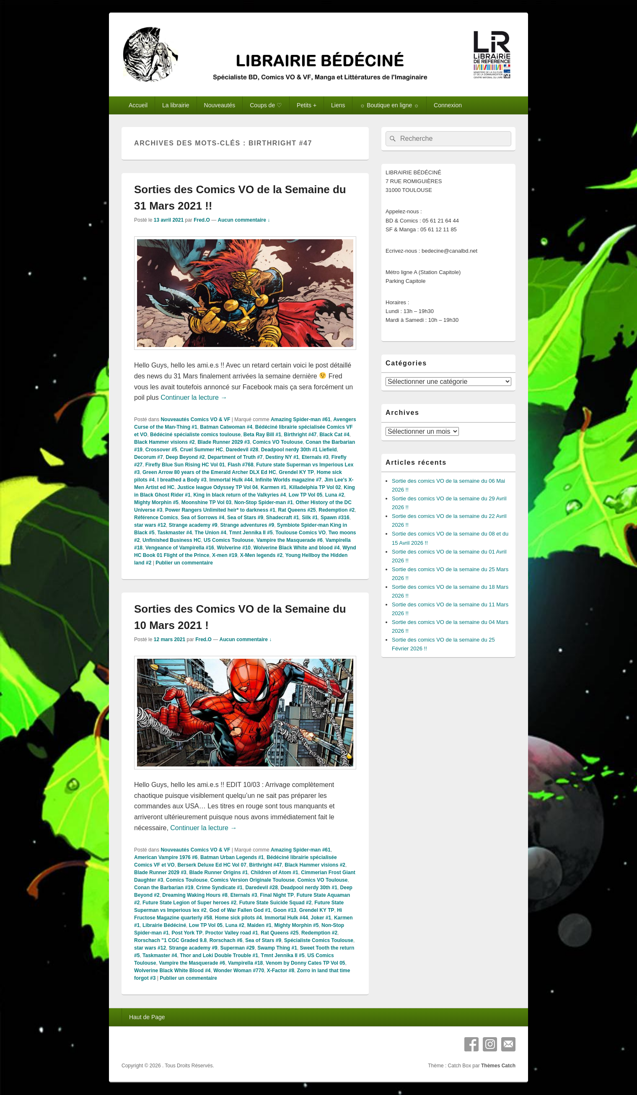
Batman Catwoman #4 (226, 427)
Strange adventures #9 (247, 525)
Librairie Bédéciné (164, 925)
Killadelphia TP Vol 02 (315, 487)
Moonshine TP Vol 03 (206, 502)
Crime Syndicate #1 (219, 887)
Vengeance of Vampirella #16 (179, 548)
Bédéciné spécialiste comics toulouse (195, 434)
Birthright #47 (300, 434)
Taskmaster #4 (174, 533)
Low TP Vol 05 (305, 495)
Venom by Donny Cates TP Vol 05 (305, 963)
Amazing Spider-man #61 (301, 419)
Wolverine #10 (233, 548)
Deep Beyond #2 (185, 457)
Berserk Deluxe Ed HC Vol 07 (211, 865)
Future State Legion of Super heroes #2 (189, 903)
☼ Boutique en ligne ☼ (389, 105)
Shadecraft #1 (282, 517)
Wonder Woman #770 (238, 970)
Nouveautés (220, 105)
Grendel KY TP (296, 472)
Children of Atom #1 (274, 872)
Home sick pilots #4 (238, 918)
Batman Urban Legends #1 (232, 857)
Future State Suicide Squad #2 (275, 903)
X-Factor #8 (280, 970)
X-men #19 (224, 555)
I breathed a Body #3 (181, 480)
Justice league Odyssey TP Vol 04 (217, 487)
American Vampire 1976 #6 (165, 857)
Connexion (448, 105)
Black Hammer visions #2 (164, 442)
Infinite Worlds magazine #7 (288, 480)
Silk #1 (310, 517)
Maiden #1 (259, 925)
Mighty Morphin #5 (156, 502)
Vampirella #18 (245, 963)
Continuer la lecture (194, 397)
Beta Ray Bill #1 (262, 434)
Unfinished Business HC (171, 540)
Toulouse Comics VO (300, 533)
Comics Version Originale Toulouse (252, 880)
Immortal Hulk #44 (230, 480)
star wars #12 (150, 525)
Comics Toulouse (186, 880)
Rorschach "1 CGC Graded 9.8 (170, 940)
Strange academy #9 (193, 525)
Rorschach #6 (226, 940)
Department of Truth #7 (234, 457)
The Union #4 (210, 533)
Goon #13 (284, 910)
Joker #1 (321, 918)
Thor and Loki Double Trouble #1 (219, 955)
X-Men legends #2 (261, 555)
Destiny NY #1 (282, 457)
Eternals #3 (315, 457)
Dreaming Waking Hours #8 (195, 895)
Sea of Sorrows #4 (202, 517)
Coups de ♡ (266, 105)
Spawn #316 (335, 517)
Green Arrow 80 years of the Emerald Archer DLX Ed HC (209, 472)
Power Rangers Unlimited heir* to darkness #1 (220, 510)
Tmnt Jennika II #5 (251, 533)
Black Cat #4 (334, 434)
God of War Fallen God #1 (239, 910)
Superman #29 (237, 948)
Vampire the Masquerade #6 (289, 540)
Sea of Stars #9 (245, 517)
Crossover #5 (161, 450)
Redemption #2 (336, 510)
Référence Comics (156, 517)
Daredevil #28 (242, 450)
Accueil (138, 105)
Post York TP (186, 933)
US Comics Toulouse (229, 540)
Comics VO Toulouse (278, 442)
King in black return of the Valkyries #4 (239, 495)
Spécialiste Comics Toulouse (318, 940)
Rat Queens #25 (297, 510)
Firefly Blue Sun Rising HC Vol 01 (185, 465)
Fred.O (202, 220)
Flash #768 (240, 465)
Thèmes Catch (498, 1066)
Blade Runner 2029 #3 (223, 442)
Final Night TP (277, 895)
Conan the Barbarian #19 (163, 887)
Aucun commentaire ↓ (244, 220)
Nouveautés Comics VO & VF (195, 419)
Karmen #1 (273, 487)
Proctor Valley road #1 (231, 933)
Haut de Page (147, 1017)
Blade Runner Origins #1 (218, 872)
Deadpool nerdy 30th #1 (309, 887)
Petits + (306, 105)
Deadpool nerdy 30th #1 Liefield (299, 450)
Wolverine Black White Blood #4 (172, 970)
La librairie (175, 105)
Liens (338, 105)
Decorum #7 (148, 457)
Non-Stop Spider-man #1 (263, 502)
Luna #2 (334, 495)
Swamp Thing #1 (277, 948)
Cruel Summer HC (201, 450)
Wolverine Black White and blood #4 (297, 548)
